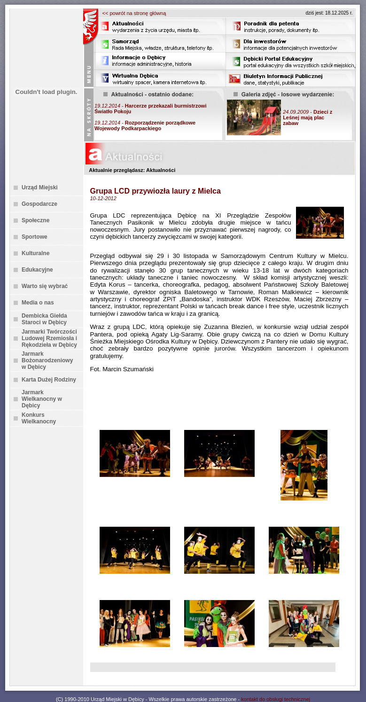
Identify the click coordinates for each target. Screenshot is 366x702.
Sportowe (34, 237)
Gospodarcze (39, 204)
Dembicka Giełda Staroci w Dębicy (44, 319)
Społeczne (35, 220)
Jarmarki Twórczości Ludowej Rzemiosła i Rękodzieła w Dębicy (49, 338)
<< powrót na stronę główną (134, 13)
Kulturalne (35, 253)
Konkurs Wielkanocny (39, 418)
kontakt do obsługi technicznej (275, 699)
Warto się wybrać (45, 286)
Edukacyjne (37, 269)
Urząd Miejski (40, 187)
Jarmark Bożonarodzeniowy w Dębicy (47, 360)
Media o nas (38, 302)
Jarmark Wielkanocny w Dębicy (42, 399)
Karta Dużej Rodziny (49, 379)
